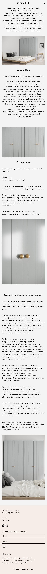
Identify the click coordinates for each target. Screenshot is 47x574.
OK (4, 547)
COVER (23, 3)
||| (44, 3)
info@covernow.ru (34, 325)
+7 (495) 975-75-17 (11, 513)
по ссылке (35, 214)
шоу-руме (7, 304)
